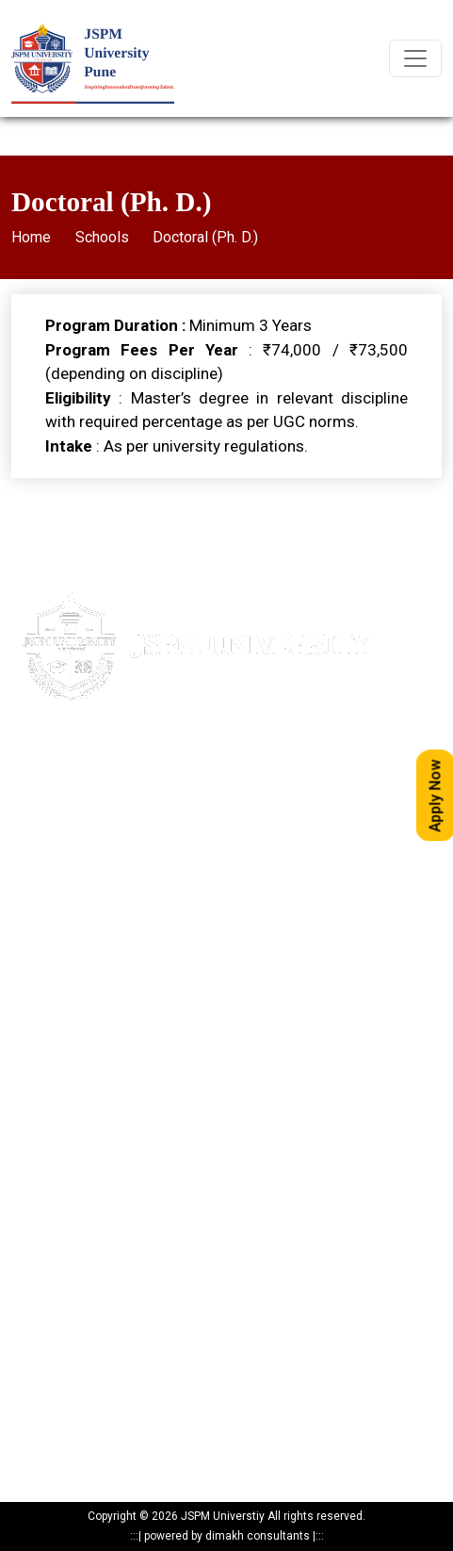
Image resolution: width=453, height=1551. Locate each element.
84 (127, 817)
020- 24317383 (73, 817)
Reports (32, 1442)
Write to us (39, 998)
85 (145, 817)
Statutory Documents (66, 1277)
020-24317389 (92, 852)
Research (36, 1376)
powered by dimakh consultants (227, 1536)
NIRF (24, 1130)
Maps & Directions (60, 965)
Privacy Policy (47, 1244)
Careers (33, 1031)
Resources (38, 1409)
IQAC (25, 1064)
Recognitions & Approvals (79, 1310)
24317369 (161, 852)
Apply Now (40, 932)
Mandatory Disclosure (70, 1211)
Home (31, 237)
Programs (38, 1343)
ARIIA (25, 1163)
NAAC (27, 1097)
